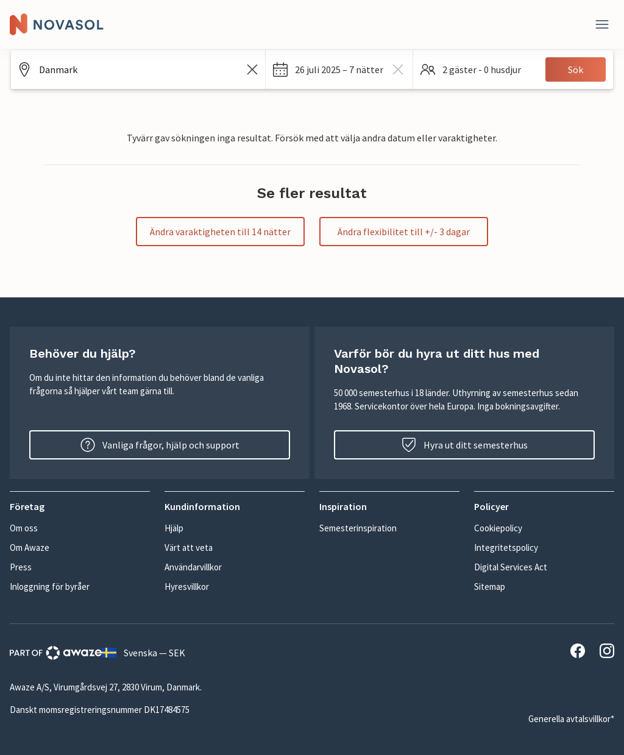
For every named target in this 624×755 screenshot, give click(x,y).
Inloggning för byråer (50, 586)
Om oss (24, 528)
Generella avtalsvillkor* (571, 719)
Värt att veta (189, 547)
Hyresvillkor (187, 586)
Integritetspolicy (506, 547)
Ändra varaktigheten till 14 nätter (220, 231)
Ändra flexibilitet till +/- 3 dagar (404, 231)
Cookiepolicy (498, 528)
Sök (575, 69)
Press (21, 567)
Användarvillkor (193, 567)
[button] (339, 69)
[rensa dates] (398, 69)
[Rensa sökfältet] (252, 69)
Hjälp (174, 528)
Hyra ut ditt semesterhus (465, 445)
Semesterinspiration (358, 528)
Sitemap (489, 586)
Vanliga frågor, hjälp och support (159, 445)
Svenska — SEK (143, 652)
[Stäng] (602, 24)
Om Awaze (29, 547)
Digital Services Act (510, 567)
